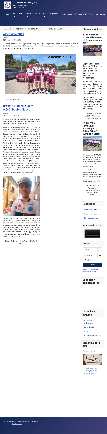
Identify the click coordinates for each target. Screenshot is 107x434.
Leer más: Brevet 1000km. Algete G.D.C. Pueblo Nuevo (21, 242)
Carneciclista (89, 327)
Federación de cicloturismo (89, 322)
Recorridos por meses (92, 214)
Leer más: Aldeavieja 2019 (14, 99)
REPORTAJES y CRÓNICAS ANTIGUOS (76, 14)
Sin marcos (92, 296)
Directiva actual (17, 424)
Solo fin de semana (91, 218)
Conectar (93, 265)
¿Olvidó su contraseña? (90, 269)
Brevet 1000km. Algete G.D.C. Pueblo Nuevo (18, 107)
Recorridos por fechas (92, 210)
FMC (86, 331)
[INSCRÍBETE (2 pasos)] (44, 16)
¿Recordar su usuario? (90, 272)
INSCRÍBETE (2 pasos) (51, 14)
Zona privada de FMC (92, 335)
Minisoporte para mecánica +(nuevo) (94, 367)
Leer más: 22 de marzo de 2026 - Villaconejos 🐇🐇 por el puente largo (92, 116)
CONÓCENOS (17, 14)
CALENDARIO (100, 14)
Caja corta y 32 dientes (91, 371)
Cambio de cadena (90, 373)
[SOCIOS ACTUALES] (27, 16)
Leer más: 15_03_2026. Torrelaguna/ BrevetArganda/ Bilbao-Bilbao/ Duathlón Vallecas (92, 190)
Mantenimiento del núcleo (91, 370)
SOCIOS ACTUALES (33, 14)
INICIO (7, 14)
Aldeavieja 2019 (13, 34)
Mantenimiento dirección (91, 374)
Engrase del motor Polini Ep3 (92, 368)
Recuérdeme (89, 260)
